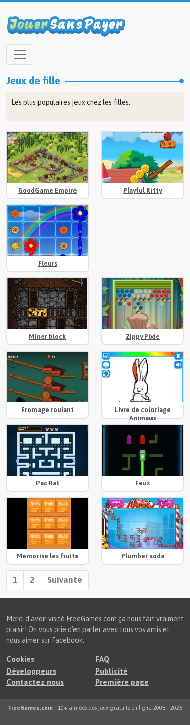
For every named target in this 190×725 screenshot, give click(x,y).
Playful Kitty (142, 190)
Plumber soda (142, 556)
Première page (122, 682)
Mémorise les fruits (47, 556)
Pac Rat (47, 483)
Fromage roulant (47, 410)
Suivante (64, 580)
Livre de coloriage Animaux (143, 414)
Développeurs (31, 671)
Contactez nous (35, 682)
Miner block (47, 336)
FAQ (102, 659)
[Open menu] (20, 54)
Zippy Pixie (143, 336)
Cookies (20, 659)
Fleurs (47, 263)
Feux (142, 483)
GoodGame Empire (47, 190)
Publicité (111, 671)
